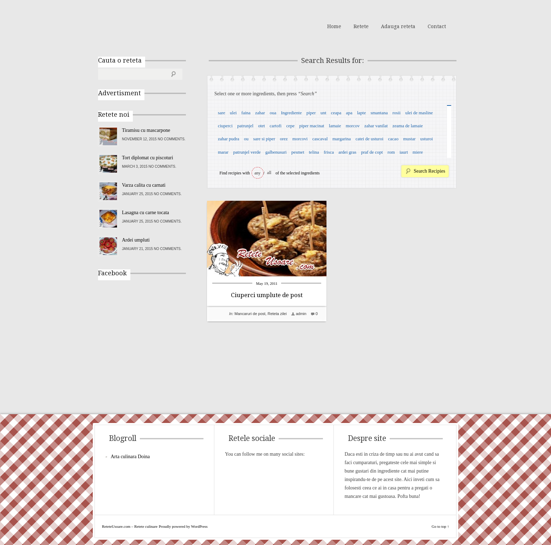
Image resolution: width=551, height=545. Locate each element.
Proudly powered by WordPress (183, 526)
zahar (260, 112)
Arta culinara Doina (130, 456)
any (257, 173)
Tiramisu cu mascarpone (146, 130)
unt (323, 112)
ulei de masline (419, 112)
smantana (379, 112)
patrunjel (245, 125)
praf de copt (372, 152)
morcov (353, 125)
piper (311, 112)
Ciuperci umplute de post (267, 295)
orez (283, 138)
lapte (361, 112)
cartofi (275, 125)
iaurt (404, 152)
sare (221, 112)
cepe (290, 125)
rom (391, 152)
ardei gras (347, 152)
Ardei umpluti (136, 240)
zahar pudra (228, 138)
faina (246, 112)
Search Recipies (429, 171)
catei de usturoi (369, 138)
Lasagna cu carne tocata (145, 212)
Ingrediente (291, 112)
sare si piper (264, 138)
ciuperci (225, 125)
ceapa (336, 112)
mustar (409, 138)
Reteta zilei (276, 314)
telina (314, 152)
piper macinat (311, 125)
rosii (397, 112)
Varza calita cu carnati (144, 185)
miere (418, 152)
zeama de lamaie (408, 125)
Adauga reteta (398, 26)
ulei (233, 112)
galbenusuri (276, 152)
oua (273, 112)
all (269, 172)
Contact (437, 26)
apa (349, 112)
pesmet (297, 152)
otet (261, 125)
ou (246, 138)
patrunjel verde (246, 152)
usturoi (426, 138)
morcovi (299, 138)
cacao (393, 138)
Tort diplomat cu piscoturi (147, 157)
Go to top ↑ (440, 526)
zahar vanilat (376, 125)
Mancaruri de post (249, 314)
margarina (341, 138)
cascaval (320, 138)
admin (301, 314)
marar (223, 152)
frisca (329, 152)
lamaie (335, 125)
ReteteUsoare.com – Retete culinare (149, 25)
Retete (361, 26)
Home (334, 26)
